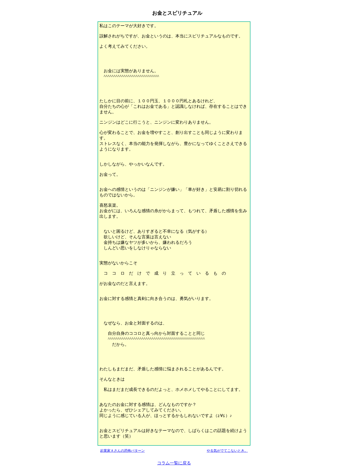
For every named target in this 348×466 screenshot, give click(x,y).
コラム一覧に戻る (174, 463)
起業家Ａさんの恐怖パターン (122, 451)
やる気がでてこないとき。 (227, 451)
